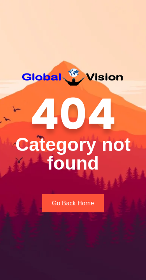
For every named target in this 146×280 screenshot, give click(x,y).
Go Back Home (73, 203)
